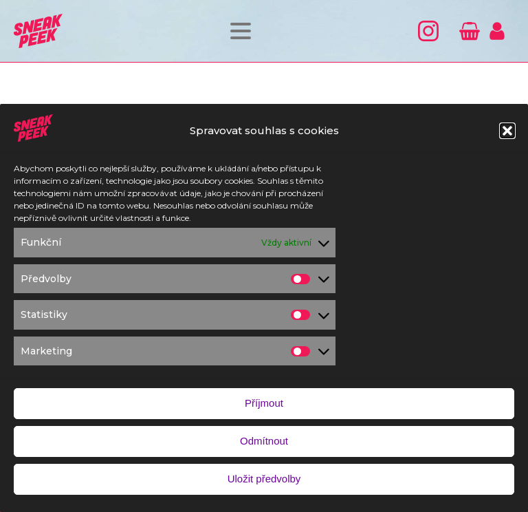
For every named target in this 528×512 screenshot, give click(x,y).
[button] (507, 133)
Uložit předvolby (264, 481)
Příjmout (264, 406)
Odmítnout (264, 443)
